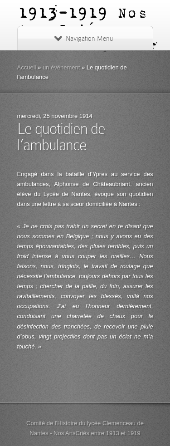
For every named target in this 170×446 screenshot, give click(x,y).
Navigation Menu (83, 38)
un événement (61, 67)
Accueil (26, 67)
